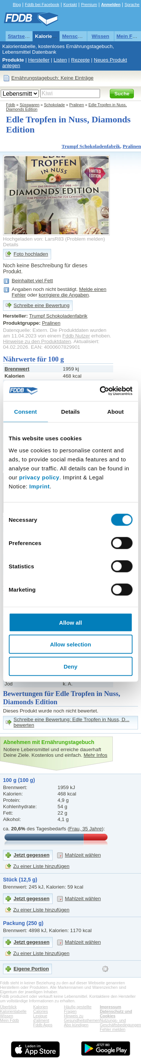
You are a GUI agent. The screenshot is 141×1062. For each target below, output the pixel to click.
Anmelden (111, 4)
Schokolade (54, 104)
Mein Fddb (9, 1020)
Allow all (70, 622)
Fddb (10, 104)
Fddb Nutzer (76, 336)
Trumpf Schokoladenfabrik (91, 146)
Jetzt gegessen (32, 855)
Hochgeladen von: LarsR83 (33, 239)
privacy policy (39, 477)
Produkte (13, 60)
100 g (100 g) (19, 780)
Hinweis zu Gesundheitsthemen (82, 1018)
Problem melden (85, 239)
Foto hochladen (31, 254)
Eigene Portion (31, 969)
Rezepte (80, 60)
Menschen (74, 36)
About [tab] (115, 411)
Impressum (110, 1007)
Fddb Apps (42, 1025)
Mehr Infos (95, 755)
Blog (17, 4)
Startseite (19, 36)
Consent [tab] (25, 411)
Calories (40, 1011)
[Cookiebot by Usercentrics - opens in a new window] (100, 391)
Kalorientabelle (53, 36)
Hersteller (39, 60)
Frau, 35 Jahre (85, 829)
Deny (70, 666)
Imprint (39, 486)
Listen (60, 60)
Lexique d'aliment (41, 1018)
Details (10, 244)
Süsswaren (29, 104)
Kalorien (40, 1007)
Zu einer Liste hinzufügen (41, 866)
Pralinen (76, 104)
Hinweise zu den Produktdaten (37, 341)
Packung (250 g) (23, 923)
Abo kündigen (76, 1025)
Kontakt (70, 4)
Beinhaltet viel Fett (32, 280)
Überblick (8, 1007)
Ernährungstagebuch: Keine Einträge (52, 78)
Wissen (100, 36)
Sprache (131, 4)
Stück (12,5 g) (20, 880)
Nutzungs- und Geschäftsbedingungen (120, 1022)
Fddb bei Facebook (42, 4)
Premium (89, 4)
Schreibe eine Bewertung (42, 305)
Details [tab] (70, 411)
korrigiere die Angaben (64, 295)
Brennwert (17, 369)
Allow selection (70, 644)
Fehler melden (112, 1029)
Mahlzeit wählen (83, 855)
